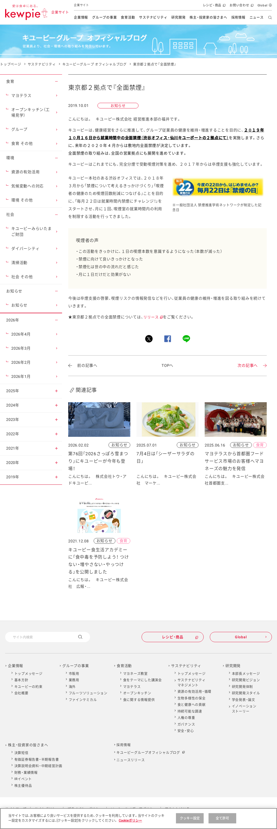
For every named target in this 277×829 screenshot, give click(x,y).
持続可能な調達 (189, 711)
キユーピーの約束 (28, 687)
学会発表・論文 (243, 700)
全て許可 (222, 818)
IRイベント (23, 779)
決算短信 (21, 753)
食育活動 (128, 17)
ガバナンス (186, 724)
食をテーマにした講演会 (142, 680)
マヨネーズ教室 (135, 673)
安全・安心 (185, 731)
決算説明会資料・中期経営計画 (38, 766)
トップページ (10, 64)
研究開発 (178, 17)
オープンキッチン (137, 693)
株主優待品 (23, 785)
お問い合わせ (241, 7)
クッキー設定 (190, 818)
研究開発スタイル (246, 693)
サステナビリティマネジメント (191, 682)
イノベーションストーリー (244, 708)
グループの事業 (104, 17)
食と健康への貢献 (191, 704)
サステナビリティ (153, 17)
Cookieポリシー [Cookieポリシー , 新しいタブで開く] (130, 820)
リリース (152, 317)
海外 (72, 687)
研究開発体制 (242, 687)
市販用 (74, 673)
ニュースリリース (130, 760)
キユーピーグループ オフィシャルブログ (94, 64)
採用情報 (238, 17)
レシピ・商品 (214, 7)
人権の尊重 (186, 718)
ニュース (257, 17)
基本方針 (21, 680)
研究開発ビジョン (246, 680)
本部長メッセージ (246, 673)
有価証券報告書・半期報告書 (36, 759)
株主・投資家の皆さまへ (208, 17)
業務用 (74, 680)
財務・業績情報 (26, 772)
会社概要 (21, 693)
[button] (56, 81)
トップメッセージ (28, 673)
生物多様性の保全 (191, 698)
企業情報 (81, 17)
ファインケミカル (83, 700)
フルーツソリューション (88, 693)
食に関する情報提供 (139, 700)
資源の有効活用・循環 (194, 691)
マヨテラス (132, 687)
